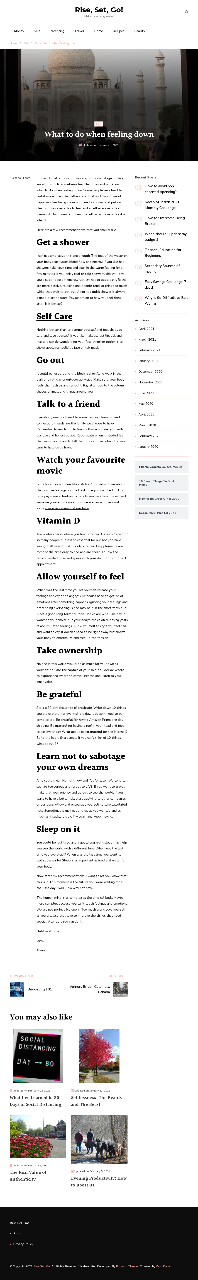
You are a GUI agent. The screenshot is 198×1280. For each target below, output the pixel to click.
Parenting (57, 31)
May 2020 (145, 404)
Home (98, 31)
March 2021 (147, 339)
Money (19, 31)
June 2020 (146, 393)
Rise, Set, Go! (99, 9)
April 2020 (146, 414)
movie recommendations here (67, 508)
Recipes (118, 31)
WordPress (163, 1266)
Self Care (54, 317)
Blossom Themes (127, 1266)
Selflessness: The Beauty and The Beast (97, 1101)
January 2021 (148, 361)
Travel (79, 31)
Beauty (139, 31)
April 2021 (146, 329)
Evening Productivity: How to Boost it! (99, 1182)
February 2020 (149, 436)
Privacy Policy (23, 1244)
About (18, 1233)
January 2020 (148, 447)
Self (37, 31)
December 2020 (150, 371)
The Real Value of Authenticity (28, 1176)
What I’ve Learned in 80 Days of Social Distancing (35, 1101)
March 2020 (147, 425)
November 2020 (150, 382)
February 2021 (149, 350)
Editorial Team (20, 178)
